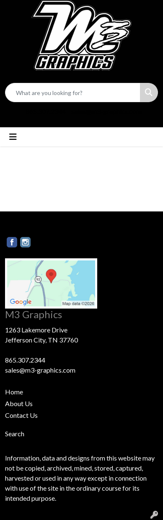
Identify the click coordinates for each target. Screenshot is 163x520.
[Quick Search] (72, 92)
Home (14, 392)
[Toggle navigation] (13, 137)
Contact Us (21, 415)
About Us (19, 403)
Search (14, 434)
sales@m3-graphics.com (106, 111)
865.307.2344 (46, 111)
